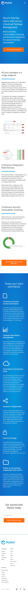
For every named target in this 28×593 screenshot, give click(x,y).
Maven (11, 559)
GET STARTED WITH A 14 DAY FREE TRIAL (14, 262)
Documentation (4, 570)
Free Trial (3, 576)
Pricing (2, 555)
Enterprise (3, 553)
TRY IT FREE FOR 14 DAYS (13, 49)
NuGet (11, 551)
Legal (2, 589)
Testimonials (4, 557)
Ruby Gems (12, 565)
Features (3, 551)
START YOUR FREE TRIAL (14, 520)
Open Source (4, 578)
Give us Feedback (5, 582)
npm (11, 553)
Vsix (11, 557)
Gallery (2, 559)
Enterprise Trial (4, 580)
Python (11, 563)
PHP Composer (13, 561)
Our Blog (3, 574)
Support (3, 572)
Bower (11, 555)
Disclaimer (7, 589)
